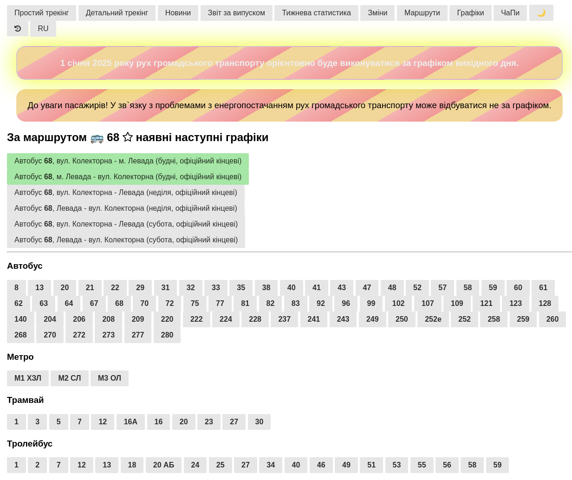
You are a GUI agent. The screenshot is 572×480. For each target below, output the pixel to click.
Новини (178, 13)
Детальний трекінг (117, 13)
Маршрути (422, 13)
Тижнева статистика (316, 13)
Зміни (377, 13)
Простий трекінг (41, 13)
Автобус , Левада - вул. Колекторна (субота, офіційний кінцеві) (126, 240)
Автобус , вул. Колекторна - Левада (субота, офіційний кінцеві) (126, 224)
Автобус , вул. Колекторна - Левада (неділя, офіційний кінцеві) (125, 192)
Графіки (470, 13)
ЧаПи (510, 13)
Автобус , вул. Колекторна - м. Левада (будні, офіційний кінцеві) (127, 161)
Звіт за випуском (236, 13)
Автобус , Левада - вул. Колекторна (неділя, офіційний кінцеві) (125, 208)
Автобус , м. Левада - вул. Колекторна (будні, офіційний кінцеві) (127, 177)
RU (43, 28)
